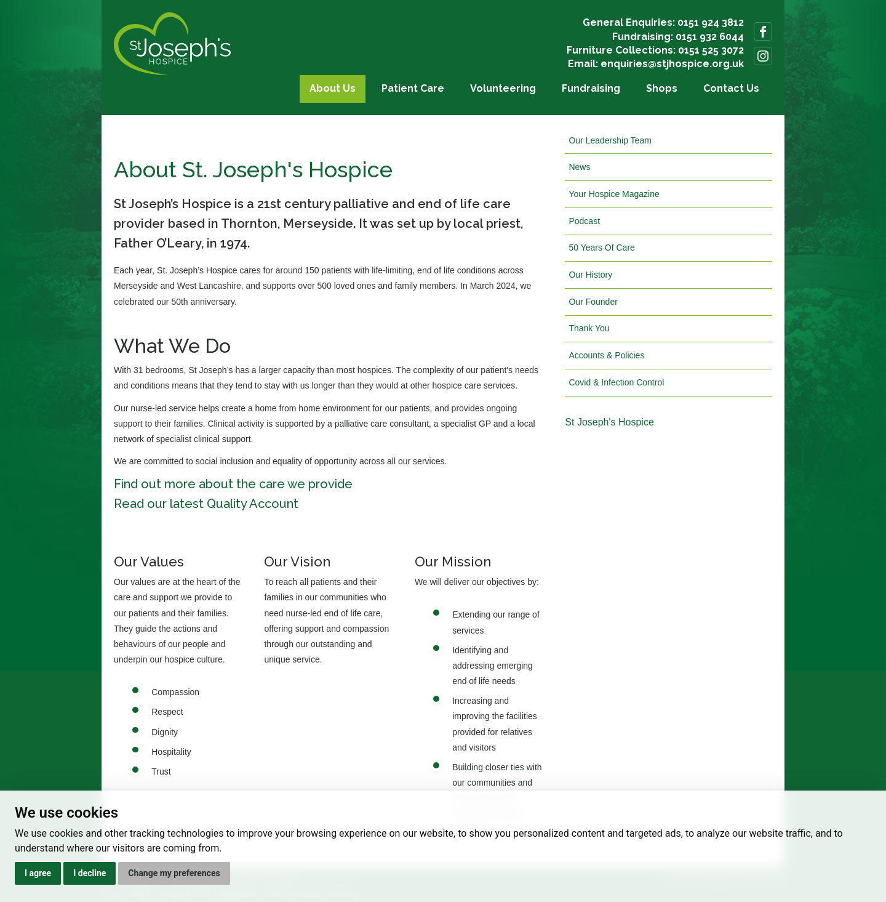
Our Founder (593, 302)
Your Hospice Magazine (614, 194)
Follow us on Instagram (763, 56)
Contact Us (731, 88)
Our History (590, 275)
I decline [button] (89, 873)
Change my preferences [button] (174, 873)
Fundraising (591, 88)
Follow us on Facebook (763, 31)
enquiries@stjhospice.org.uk (672, 64)
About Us (332, 88)
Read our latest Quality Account (206, 503)
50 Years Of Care (601, 247)
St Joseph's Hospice (609, 422)
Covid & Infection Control (616, 382)
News (579, 167)
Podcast (584, 221)
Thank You (589, 328)
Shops (661, 88)
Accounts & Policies (606, 355)
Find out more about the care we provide (233, 484)
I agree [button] (38, 873)
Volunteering (503, 88)
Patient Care (412, 88)
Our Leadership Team (610, 140)
